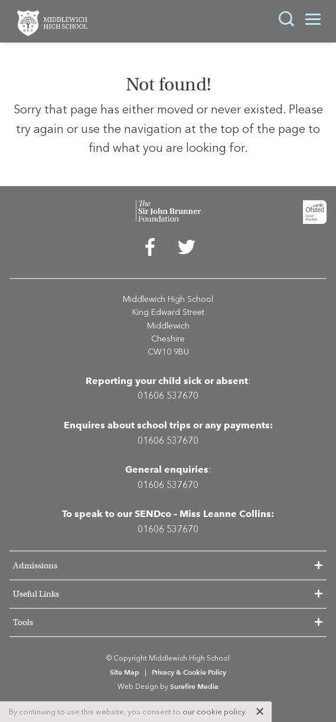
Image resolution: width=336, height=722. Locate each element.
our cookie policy (213, 711)
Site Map (124, 672)
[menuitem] (150, 250)
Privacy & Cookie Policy (189, 672)
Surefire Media (194, 686)
